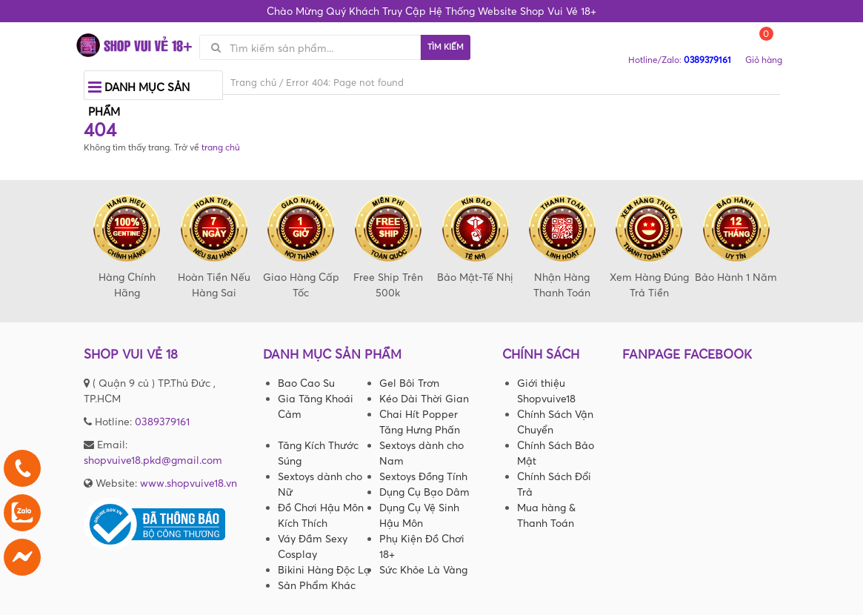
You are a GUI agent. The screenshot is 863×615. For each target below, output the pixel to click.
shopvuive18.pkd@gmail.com (153, 459)
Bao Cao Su (306, 382)
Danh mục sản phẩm (139, 96)
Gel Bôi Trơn (409, 382)
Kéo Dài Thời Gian (424, 398)
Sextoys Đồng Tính (423, 476)
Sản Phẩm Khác (317, 585)
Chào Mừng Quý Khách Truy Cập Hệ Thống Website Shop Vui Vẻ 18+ (431, 10)
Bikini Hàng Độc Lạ (324, 569)
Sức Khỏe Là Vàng (423, 569)
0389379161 (162, 421)
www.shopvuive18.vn (188, 482)
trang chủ (220, 147)
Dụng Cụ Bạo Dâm (424, 491)
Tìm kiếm (445, 46)
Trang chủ (253, 82)
